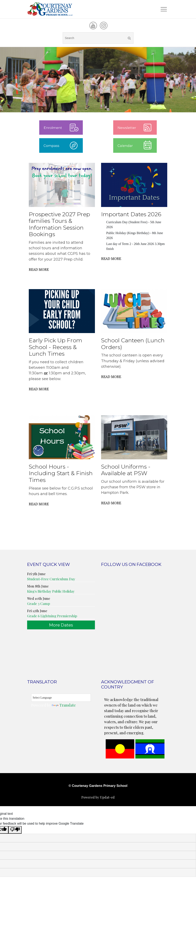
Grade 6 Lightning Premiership (52, 616)
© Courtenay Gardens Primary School (98, 786)
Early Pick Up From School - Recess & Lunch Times (55, 348)
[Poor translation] (15, 830)
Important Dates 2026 (131, 215)
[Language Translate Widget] (61, 698)
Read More (39, 270)
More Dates (61, 625)
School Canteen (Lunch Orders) (133, 344)
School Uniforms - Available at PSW (125, 471)
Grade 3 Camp (38, 604)
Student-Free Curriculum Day (51, 579)
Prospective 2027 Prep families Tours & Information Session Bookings (59, 225)
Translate (64, 705)
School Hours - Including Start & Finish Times (61, 474)
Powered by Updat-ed (98, 798)
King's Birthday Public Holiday (51, 592)
